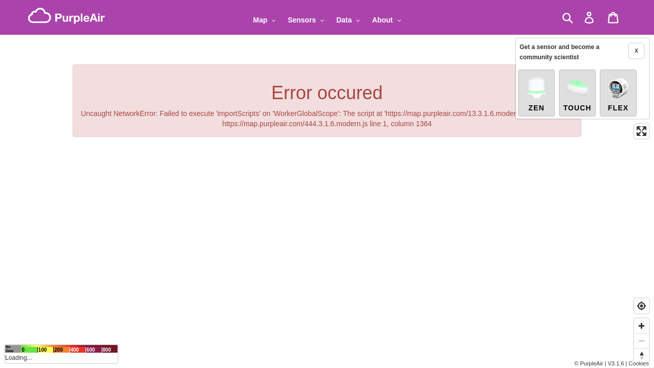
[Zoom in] (641, 325)
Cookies (638, 363)
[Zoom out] (641, 340)
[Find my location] (641, 305)
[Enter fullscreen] (641, 130)
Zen (536, 93)
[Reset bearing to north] (641, 355)
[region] (327, 184)
